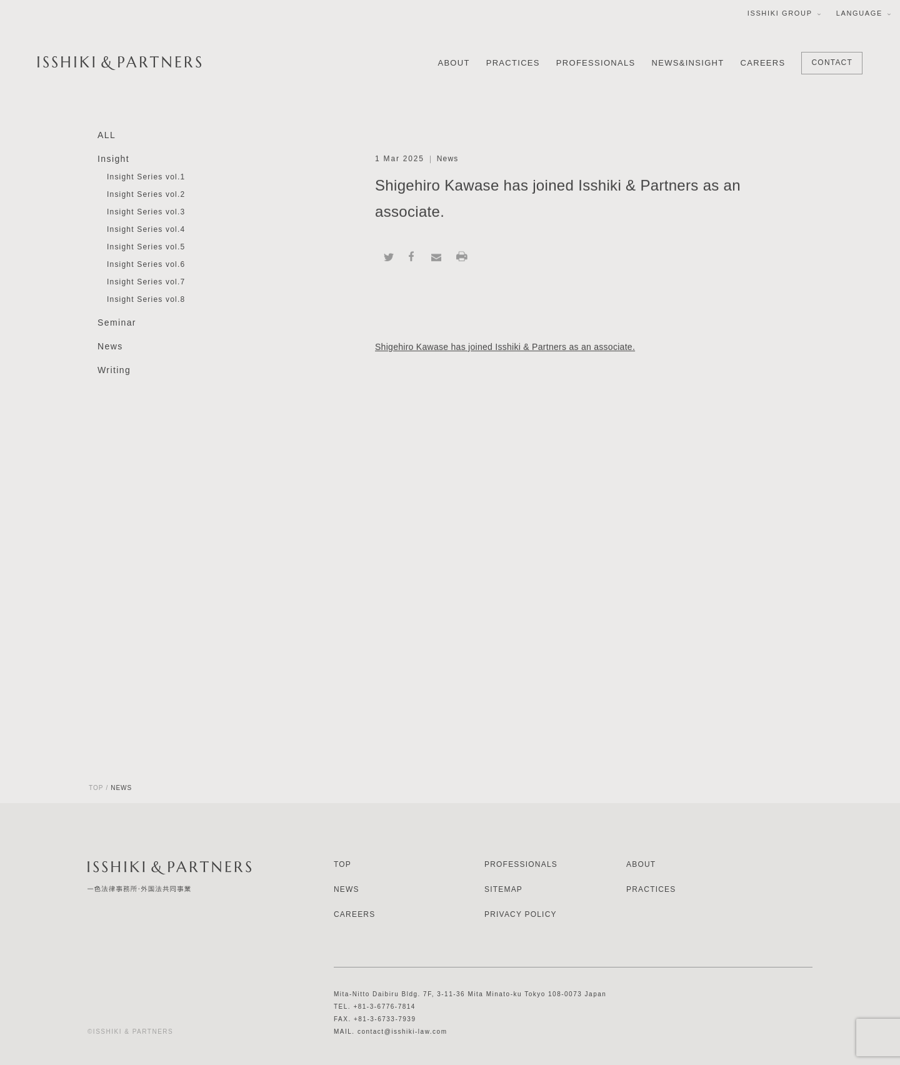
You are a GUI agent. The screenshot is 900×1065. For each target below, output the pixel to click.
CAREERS (763, 63)
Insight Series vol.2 (146, 195)
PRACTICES (513, 63)
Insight (113, 159)
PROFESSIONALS (596, 63)
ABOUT (453, 63)
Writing (114, 371)
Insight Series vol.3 (146, 212)
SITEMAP (503, 889)
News (110, 347)
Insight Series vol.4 (146, 230)
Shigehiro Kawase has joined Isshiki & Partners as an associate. (505, 347)
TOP (96, 787)
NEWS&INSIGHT (688, 63)
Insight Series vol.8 (146, 300)
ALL (107, 136)
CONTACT (831, 62)
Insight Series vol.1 (146, 177)
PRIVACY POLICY (520, 914)
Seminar (117, 323)
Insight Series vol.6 (146, 265)
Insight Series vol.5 (146, 247)
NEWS (346, 889)
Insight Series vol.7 (146, 282)
